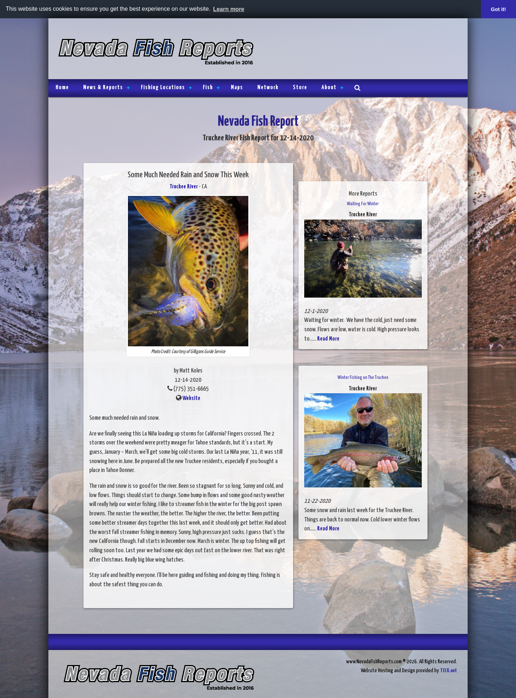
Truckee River (183, 187)
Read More (328, 339)
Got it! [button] (498, 9)
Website (191, 398)
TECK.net (448, 670)
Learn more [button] (228, 9)
